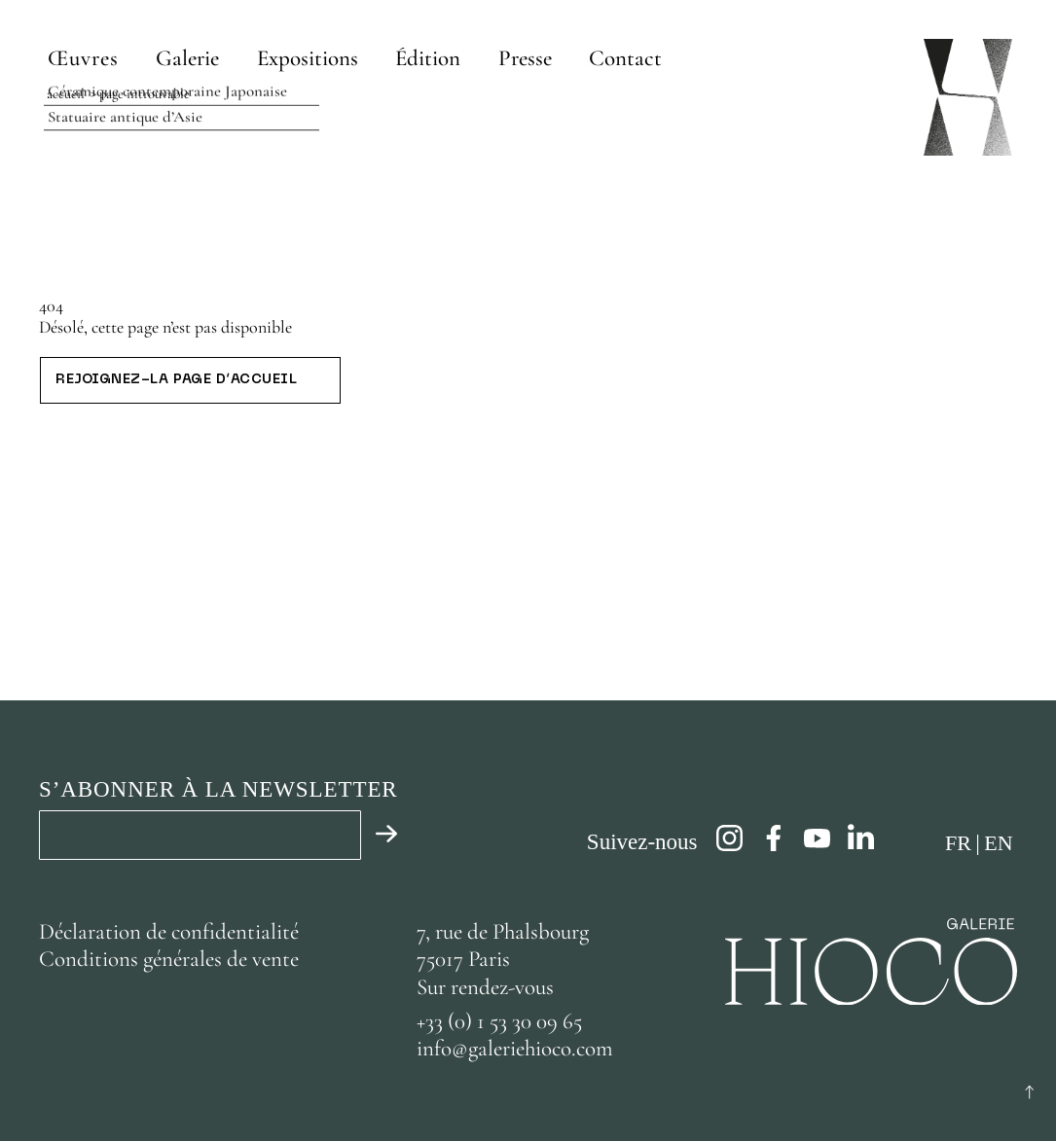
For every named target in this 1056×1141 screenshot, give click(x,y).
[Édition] (428, 58)
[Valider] (379, 835)
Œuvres (83, 58)
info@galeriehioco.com (515, 1048)
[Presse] (525, 58)
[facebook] (773, 838)
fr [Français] (958, 843)
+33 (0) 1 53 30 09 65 (499, 1021)
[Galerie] (188, 58)
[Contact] (625, 58)
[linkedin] (861, 838)
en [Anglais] (998, 843)
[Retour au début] (1029, 1092)
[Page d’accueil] (968, 97)
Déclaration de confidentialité (171, 931)
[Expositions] (308, 58)
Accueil (66, 94)
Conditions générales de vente (169, 959)
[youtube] (817, 838)
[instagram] (729, 838)
